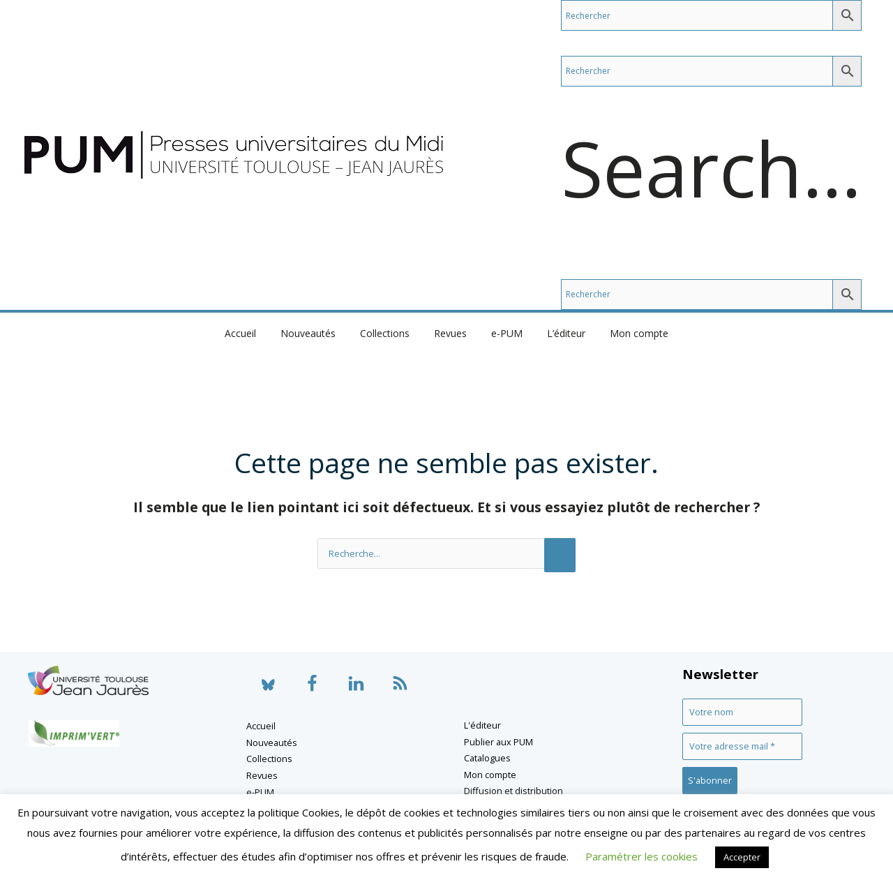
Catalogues (487, 758)
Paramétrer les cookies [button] (641, 856)
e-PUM (502, 333)
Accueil (255, 333)
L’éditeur (556, 333)
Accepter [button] (741, 857)
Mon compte (624, 333)
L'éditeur (482, 725)
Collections (389, 333)
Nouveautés (317, 333)
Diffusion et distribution (513, 790)
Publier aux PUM (498, 742)
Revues (450, 333)
